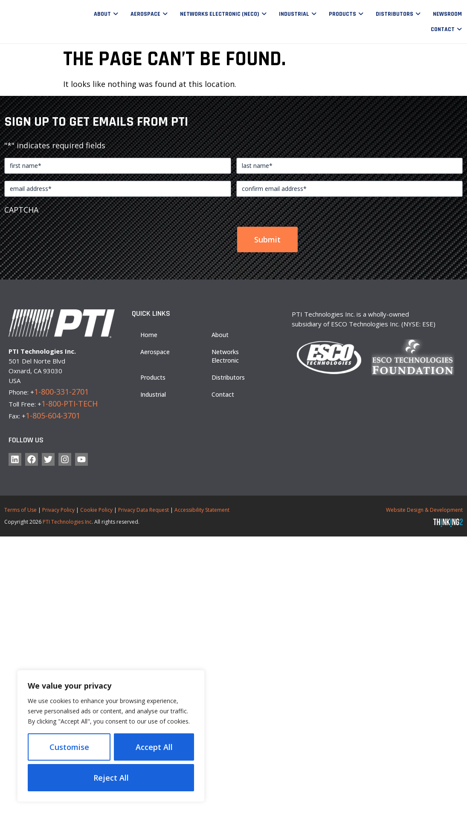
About (102, 14)
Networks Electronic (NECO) (219, 14)
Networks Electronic (225, 356)
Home (148, 335)
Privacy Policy (58, 509)
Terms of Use (20, 509)
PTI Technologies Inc (67, 521)
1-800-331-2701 (61, 391)
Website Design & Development (424, 509)
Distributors (394, 14)
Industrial (294, 14)
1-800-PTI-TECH (69, 403)
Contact (443, 29)
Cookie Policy (96, 509)
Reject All (154, 747)
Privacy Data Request (143, 509)
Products (342, 14)
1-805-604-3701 (53, 415)
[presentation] (69, 235)
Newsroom (447, 14)
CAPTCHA (21, 210)
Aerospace (145, 14)
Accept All (111, 778)
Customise (70, 747)
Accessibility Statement (201, 509)
